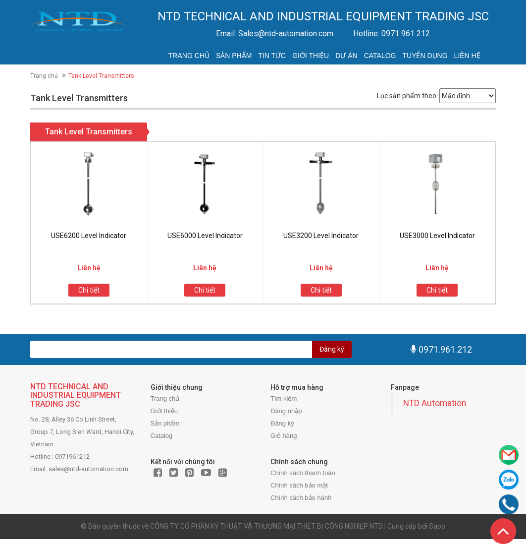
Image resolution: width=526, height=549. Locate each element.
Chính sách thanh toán (302, 473)
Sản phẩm (234, 56)
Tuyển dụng (424, 56)
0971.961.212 (445, 349)
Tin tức (272, 56)
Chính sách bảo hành (300, 497)
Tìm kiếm (283, 398)
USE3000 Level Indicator (437, 236)
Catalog (380, 56)
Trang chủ (189, 56)
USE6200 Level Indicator (88, 236)
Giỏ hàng (283, 435)
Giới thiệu (310, 56)
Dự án (346, 56)
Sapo (437, 526)
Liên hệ (467, 56)
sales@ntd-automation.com (88, 469)
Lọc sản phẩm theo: (407, 96)
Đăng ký (331, 349)
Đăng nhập (286, 411)
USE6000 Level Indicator (205, 236)
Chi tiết (89, 290)
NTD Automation (434, 403)
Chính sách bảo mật (299, 485)
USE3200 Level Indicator (321, 236)
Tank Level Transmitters (88, 131)
